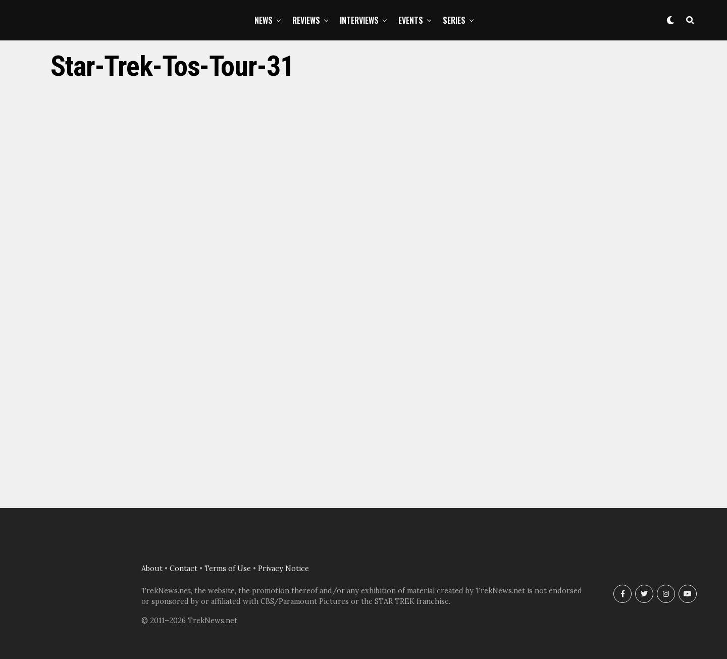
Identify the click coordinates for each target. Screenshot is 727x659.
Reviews (306, 20)
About (152, 568)
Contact (183, 568)
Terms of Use (227, 568)
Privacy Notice (283, 568)
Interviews (359, 20)
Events (410, 20)
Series (454, 20)
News (263, 20)
